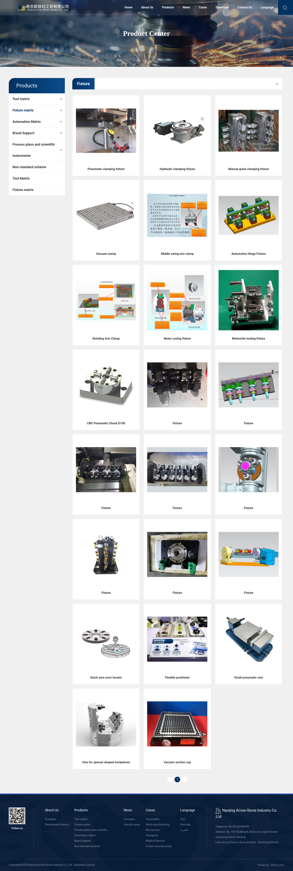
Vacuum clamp (106, 254)
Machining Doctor (268, 842)
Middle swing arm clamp (177, 254)
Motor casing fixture (177, 338)
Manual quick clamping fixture (248, 169)
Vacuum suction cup (177, 762)
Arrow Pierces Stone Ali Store (239, 842)
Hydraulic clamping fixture (177, 169)
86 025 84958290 (238, 826)
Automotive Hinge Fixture (249, 254)
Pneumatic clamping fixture (106, 169)
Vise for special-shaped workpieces (106, 762)
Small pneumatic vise (248, 677)
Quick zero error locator (106, 677)
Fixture (177, 423)
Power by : (264, 865)
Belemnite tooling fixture (248, 338)
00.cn (275, 865)
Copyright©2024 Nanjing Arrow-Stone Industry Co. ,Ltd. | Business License (52, 864)
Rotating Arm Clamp (106, 338)
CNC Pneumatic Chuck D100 (106, 423)
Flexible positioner (177, 677)
